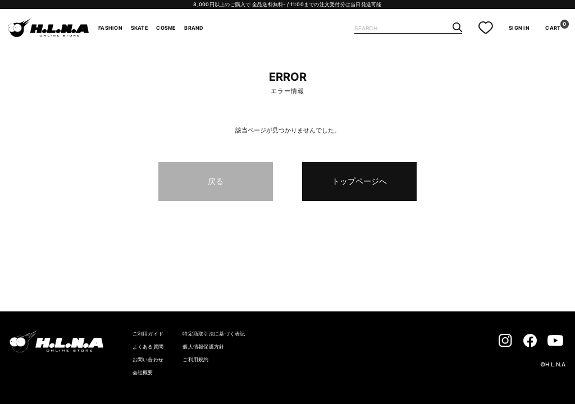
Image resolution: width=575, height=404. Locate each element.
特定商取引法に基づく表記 (213, 333)
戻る (215, 181)
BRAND (193, 28)
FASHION (110, 28)
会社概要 (143, 372)
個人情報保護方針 (203, 346)
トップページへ (359, 181)
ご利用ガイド (148, 333)
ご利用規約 (195, 359)
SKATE (139, 28)
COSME (166, 28)
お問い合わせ (148, 359)
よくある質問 (148, 346)
